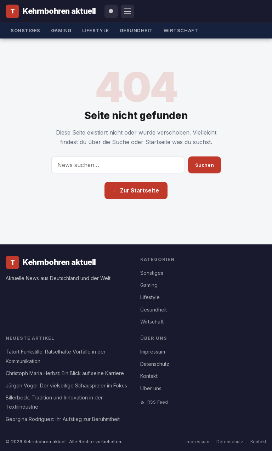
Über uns (151, 388)
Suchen (204, 165)
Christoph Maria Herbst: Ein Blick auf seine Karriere (65, 373)
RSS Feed (154, 402)
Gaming (61, 30)
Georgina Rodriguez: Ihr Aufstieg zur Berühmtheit (63, 419)
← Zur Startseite (136, 190)
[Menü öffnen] (127, 11)
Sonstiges (25, 30)
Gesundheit (136, 30)
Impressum (152, 352)
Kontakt (149, 376)
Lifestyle (95, 30)
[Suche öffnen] (111, 11)
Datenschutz (154, 364)
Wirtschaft (181, 30)
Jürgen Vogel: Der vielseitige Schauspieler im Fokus (66, 385)
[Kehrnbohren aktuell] (51, 11)
